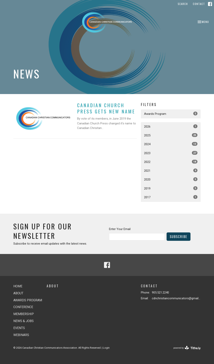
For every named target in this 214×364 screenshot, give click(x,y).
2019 (170, 188)
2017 (170, 197)
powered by (187, 348)
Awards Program (170, 114)
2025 (170, 135)
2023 (170, 153)
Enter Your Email (120, 229)
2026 (170, 126)
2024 (170, 144)
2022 (170, 162)
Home (17, 286)
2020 (170, 179)
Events (19, 328)
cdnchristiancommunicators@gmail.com (176, 298)
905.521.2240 (160, 292)
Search (183, 4)
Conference (23, 307)
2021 (170, 171)
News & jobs (23, 321)
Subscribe (178, 236)
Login (106, 347)
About (18, 293)
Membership (23, 314)
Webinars (21, 335)
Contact (199, 4)
